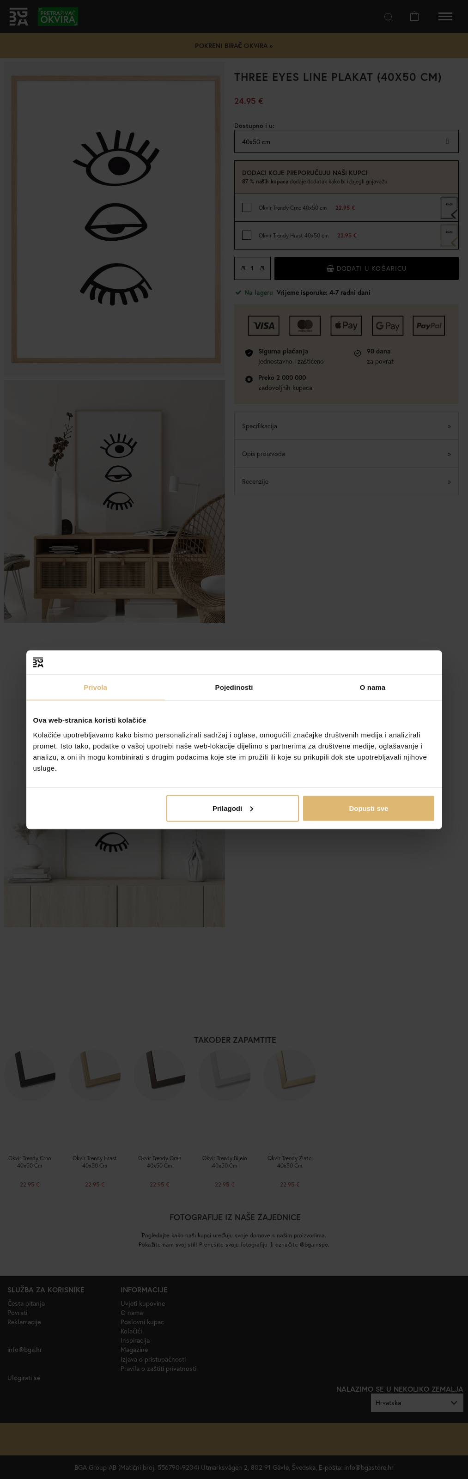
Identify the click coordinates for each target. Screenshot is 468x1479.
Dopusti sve (368, 808)
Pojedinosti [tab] (234, 687)
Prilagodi (233, 808)
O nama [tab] (373, 687)
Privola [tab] (95, 687)
